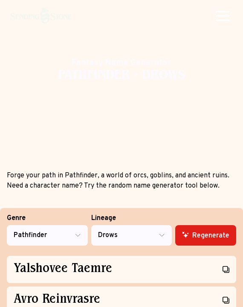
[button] (222, 16)
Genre (47, 230)
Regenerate (205, 236)
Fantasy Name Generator (121, 63)
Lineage (131, 230)
